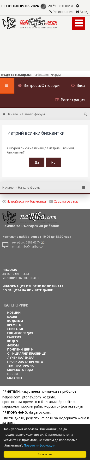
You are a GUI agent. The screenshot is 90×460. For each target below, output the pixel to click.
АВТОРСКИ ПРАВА (15, 274)
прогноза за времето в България (29, 401)
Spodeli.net (67, 401)
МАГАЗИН (14, 378)
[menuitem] (38, 86)
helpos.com (11, 397)
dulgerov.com (39, 412)
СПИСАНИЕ (15, 329)
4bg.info (49, 397)
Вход (83, 12)
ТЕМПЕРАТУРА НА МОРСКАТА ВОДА (20, 368)
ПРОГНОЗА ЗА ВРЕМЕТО (25, 362)
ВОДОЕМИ (15, 321)
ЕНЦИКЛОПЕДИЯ (20, 333)
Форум (55, 74)
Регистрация (63, 12)
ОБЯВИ (12, 374)
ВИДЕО (12, 341)
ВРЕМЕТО (14, 325)
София (66, 5)
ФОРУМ (13, 345)
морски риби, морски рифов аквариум (52, 406)
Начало (8, 187)
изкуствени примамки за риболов (49, 391)
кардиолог (10, 406)
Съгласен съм (45, 454)
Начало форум (29, 187)
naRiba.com (41, 74)
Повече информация (39, 445)
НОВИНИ (14, 313)
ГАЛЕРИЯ (14, 337)
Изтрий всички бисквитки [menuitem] (24, 201)
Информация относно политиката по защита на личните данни (32, 288)
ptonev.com (31, 397)
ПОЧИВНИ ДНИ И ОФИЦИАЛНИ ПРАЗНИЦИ (26, 351)
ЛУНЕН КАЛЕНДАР (21, 358)
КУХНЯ (12, 317)
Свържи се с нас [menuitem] (63, 201)
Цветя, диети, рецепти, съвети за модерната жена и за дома (45, 420)
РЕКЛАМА (9, 270)
